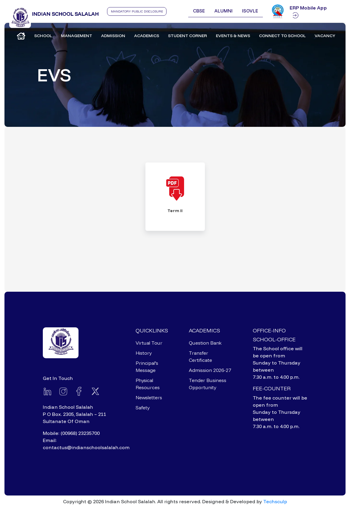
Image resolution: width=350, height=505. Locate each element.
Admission (113, 35)
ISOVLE (250, 11)
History (144, 353)
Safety (143, 408)
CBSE (199, 11)
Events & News (233, 35)
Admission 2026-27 (210, 370)
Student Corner (187, 35)
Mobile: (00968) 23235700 (71, 433)
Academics (146, 35)
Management (76, 35)
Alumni (223, 11)
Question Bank (205, 343)
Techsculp (275, 501)
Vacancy (325, 35)
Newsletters (149, 397)
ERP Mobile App (308, 12)
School (43, 35)
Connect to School (282, 35)
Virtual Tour (149, 343)
